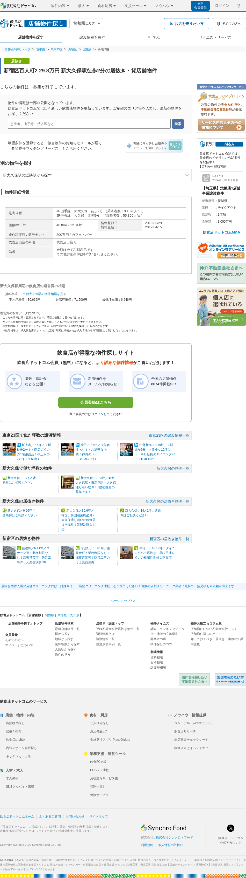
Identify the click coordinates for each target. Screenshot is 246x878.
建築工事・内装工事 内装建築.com (147, 864)
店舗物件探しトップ (17, 49)
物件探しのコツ (161, 644)
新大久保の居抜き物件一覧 (167, 501)
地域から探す (64, 639)
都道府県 (208, 201)
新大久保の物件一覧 (173, 468)
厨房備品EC (98, 731)
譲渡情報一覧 (105, 639)
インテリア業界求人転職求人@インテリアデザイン (211, 860)
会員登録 (11, 635)
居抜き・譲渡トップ (110, 623)
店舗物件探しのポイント (208, 634)
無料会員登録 (200, 5)
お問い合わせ (75, 816)
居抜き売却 (13, 731)
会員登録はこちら (95, 402)
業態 (205, 207)
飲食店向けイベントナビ (191, 748)
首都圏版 (35, 615)
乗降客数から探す (67, 644)
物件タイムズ (159, 623)
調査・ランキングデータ (167, 629)
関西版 (49, 615)
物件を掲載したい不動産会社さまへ (194, 679)
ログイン (97, 414)
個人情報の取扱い (170, 845)
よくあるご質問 (50, 816)
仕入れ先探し (99, 723)
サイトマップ (98, 816)
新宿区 (72, 49)
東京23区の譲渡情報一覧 (169, 435)
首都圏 (40, 49)
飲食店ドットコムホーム (17, 816)
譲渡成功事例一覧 (108, 644)
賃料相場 (156, 657)
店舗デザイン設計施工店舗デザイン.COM (112, 860)
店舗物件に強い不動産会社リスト (214, 629)
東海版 (62, 615)
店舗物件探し (15, 723)
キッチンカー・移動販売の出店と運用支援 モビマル (95, 864)
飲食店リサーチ (185, 731)
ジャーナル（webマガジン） (194, 723)
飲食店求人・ (158, 860)
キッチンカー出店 (18, 756)
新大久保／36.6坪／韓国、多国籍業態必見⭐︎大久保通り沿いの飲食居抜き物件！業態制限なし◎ (78, 520)
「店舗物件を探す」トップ (23, 623)
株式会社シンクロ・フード (174, 837)
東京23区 (56, 49)
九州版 (74, 615)
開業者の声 (158, 639)
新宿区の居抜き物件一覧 (169, 539)
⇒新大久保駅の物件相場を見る (44, 294)
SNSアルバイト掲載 (20, 786)
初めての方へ (14, 640)
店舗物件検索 (64, 623)
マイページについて (19, 645)
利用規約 (147, 845)
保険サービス (99, 795)
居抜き (87, 49)
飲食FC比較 (98, 762)
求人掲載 (12, 778)
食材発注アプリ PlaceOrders (110, 740)
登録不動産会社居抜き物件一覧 (118, 629)
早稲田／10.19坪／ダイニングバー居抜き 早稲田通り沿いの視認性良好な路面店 (154, 552)
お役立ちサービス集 (104, 778)
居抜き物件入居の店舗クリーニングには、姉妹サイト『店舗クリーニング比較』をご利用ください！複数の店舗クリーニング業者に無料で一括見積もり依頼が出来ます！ (119, 586)
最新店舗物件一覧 (67, 629)
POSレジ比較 (99, 770)
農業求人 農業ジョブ (224, 864)
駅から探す (62, 634)
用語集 (195, 644)
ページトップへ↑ (123, 601)
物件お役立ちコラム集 (206, 623)
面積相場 (156, 662)
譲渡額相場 (158, 667)
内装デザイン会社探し (21, 748)
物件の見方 (62, 654)
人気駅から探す (66, 649)
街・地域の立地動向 (164, 634)
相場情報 (156, 652)
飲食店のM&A (15, 740)
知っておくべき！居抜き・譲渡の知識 (217, 639)
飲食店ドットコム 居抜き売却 (230, 679)
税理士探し (98, 786)
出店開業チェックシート (191, 740)
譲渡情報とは (105, 634)
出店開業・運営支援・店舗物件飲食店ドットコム (56, 860)
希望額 (206, 221)
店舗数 (206, 214)
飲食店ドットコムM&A (221, 232)
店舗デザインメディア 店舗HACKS (190, 864)
